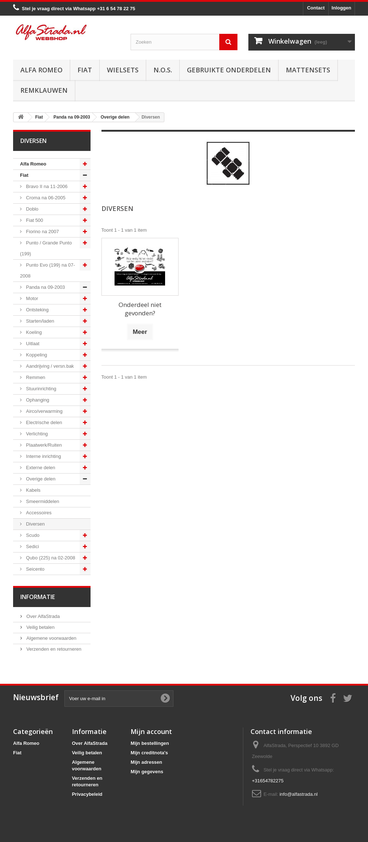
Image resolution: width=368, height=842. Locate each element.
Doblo (32, 209)
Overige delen (40, 479)
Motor (31, 298)
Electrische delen (43, 422)
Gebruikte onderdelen (229, 69)
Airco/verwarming (44, 411)
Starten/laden (39, 321)
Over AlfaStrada (42, 616)
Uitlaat (32, 343)
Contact (315, 8)
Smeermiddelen (42, 501)
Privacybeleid (87, 794)
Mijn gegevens (147, 771)
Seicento (34, 569)
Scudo (32, 535)
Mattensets (308, 69)
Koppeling (36, 355)
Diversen (35, 524)
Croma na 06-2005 (45, 197)
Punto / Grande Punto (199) (46, 248)
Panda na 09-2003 (45, 287)
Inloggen (341, 8)
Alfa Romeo (41, 69)
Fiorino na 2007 (42, 231)
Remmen (35, 377)
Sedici (32, 546)
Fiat (84, 69)
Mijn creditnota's (149, 752)
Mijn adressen (146, 762)
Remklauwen (44, 90)
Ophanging (37, 400)
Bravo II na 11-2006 (46, 186)
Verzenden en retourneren (53, 649)
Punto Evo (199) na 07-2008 (47, 270)
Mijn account (151, 731)
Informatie (37, 597)
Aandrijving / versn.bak (49, 366)
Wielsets (123, 69)
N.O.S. (162, 69)
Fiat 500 (34, 220)
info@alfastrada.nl (299, 794)
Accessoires (38, 512)
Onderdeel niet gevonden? (140, 308)
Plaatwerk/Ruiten (43, 445)
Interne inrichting (43, 456)
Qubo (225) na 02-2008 (50, 557)
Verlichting (36, 433)
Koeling (33, 332)
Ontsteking (37, 309)
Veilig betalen (40, 627)
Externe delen (40, 467)
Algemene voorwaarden (50, 638)
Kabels (32, 490)
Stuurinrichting (40, 388)
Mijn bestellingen (150, 743)
